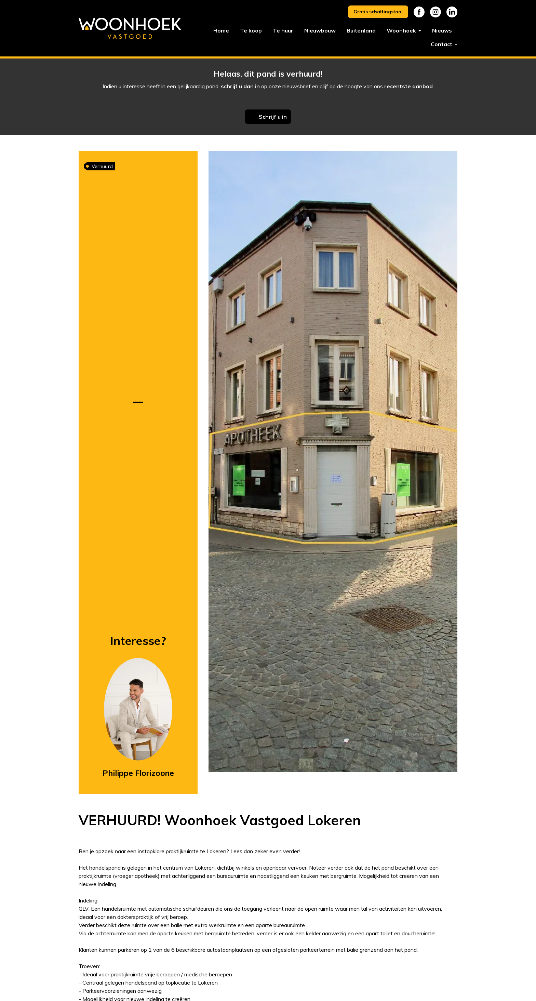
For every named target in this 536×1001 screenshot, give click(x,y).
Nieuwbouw (320, 30)
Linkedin (451, 11)
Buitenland (361, 30)
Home (221, 30)
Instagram (435, 11)
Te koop (251, 30)
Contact (442, 44)
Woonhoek (402, 30)
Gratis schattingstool (378, 12)
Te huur (283, 30)
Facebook (419, 11)
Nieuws (442, 30)
